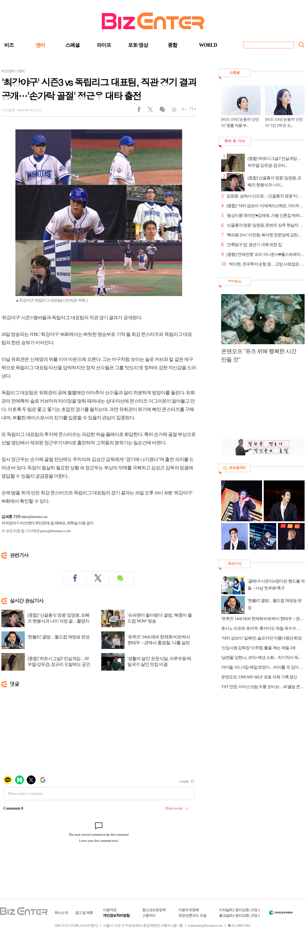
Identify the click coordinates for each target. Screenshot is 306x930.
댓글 (162, 110)
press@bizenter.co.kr (55, 531)
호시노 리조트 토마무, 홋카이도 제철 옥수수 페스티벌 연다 (263, 628)
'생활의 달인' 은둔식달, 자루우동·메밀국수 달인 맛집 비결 (159, 661)
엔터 (40, 45)
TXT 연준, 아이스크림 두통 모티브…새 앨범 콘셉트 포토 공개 (263, 687)
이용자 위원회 (188, 910)
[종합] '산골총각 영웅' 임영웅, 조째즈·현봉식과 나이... (274, 181)
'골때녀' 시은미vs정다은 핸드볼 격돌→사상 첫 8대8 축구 (276, 584)
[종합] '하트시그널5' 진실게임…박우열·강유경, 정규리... (274, 162)
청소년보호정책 (154, 910)
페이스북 (142, 110)
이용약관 (109, 910)
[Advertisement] (260, 404)
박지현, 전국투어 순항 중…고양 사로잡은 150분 (267, 264)
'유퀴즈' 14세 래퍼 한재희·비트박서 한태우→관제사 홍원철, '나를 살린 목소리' (158, 642)
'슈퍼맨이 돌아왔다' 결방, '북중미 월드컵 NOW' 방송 (159, 618)
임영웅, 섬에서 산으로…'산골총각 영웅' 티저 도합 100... (265, 196)
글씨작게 (181, 110)
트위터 (152, 110)
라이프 (104, 45)
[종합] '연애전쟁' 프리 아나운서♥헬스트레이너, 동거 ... (265, 254)
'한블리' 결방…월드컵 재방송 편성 (59, 636)
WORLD (208, 45)
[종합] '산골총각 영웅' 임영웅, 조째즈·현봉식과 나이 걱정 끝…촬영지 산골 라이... (58, 621)
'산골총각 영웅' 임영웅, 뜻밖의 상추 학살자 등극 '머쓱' (265, 225)
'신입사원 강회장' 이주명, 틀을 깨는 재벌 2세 (258, 648)
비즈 (9, 45)
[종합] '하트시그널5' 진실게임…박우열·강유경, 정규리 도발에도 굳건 (59, 661)
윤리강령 (242, 910)
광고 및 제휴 (84, 913)
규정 (254, 910)
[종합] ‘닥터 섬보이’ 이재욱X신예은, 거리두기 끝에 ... (265, 206)
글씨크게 (191, 110)
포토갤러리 (237, 467)
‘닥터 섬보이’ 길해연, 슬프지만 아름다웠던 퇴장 (261, 638)
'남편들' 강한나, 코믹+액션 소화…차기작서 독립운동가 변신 (263, 657)
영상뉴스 (234, 281)
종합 (172, 45)
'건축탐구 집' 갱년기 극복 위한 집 (254, 244)
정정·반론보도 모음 (192, 915)
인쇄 (172, 110)
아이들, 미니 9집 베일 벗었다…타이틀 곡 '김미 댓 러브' (263, 667)
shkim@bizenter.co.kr (34, 517)
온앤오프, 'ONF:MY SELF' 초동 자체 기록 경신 (259, 677)
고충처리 (149, 915)
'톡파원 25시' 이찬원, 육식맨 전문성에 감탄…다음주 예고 (265, 235)
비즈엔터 (8, 71)
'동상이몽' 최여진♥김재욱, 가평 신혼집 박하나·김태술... (265, 215)
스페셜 (72, 45)
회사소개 (61, 913)
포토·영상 (138, 45)
